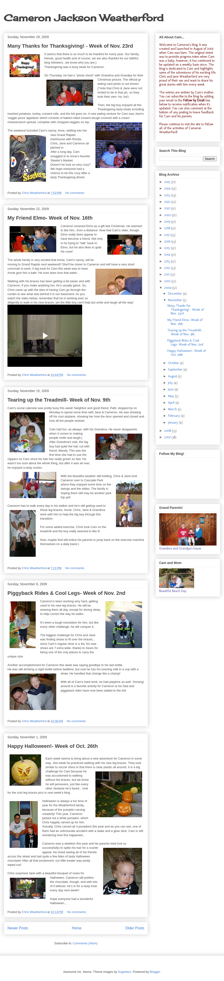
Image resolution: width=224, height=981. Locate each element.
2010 (167, 281)
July (171, 383)
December (175, 294)
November (175, 300)
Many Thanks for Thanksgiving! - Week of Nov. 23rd (70, 46)
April (171, 403)
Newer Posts (17, 928)
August (173, 376)
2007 (168, 437)
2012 (167, 268)
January (173, 423)
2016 (167, 241)
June (171, 389)
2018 (167, 228)
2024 (168, 188)
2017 (167, 235)
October (174, 363)
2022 (167, 202)
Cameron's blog (187, 45)
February (174, 416)
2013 (167, 261)
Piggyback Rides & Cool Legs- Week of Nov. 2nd (66, 593)
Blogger (155, 972)
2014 (167, 255)
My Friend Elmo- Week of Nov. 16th (50, 218)
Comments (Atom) (85, 943)
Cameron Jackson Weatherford (83, 18)
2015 (167, 248)
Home (77, 928)
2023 (167, 195)
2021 (167, 208)
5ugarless (124, 972)
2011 (167, 274)
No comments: (75, 193)
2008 (168, 431)
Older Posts (134, 928)
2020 (168, 215)
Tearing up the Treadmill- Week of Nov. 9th (58, 400)
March (173, 409)
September (175, 369)
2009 (168, 288)
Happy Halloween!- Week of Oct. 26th (52, 746)
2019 (167, 222)
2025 (167, 182)
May (171, 396)
